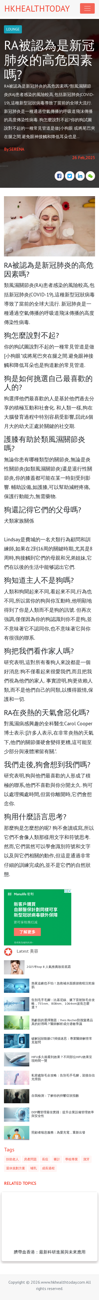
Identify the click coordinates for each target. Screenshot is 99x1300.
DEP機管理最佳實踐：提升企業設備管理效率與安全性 (62, 1114)
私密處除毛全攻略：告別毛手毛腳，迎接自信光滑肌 (63, 1077)
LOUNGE (13, 29)
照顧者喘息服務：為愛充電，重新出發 (58, 1132)
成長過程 (48, 1168)
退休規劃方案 (15, 1168)
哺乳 (33, 1168)
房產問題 (30, 1159)
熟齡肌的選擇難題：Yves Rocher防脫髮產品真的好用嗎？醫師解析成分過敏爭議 (62, 1022)
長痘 (45, 1159)
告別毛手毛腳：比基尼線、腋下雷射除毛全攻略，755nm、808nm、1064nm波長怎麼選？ (63, 1003)
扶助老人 (12, 1159)
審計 (57, 1159)
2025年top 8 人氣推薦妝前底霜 (49, 967)
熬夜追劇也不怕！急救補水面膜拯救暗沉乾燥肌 (63, 985)
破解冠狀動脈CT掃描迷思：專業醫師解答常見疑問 (61, 1040)
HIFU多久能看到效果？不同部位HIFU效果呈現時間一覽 (61, 1059)
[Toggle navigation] (87, 8)
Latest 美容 (27, 951)
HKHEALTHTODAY (37, 8)
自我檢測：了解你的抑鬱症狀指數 (55, 1095)
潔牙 (86, 1159)
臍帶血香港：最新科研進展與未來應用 (50, 1252)
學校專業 (71, 1159)
